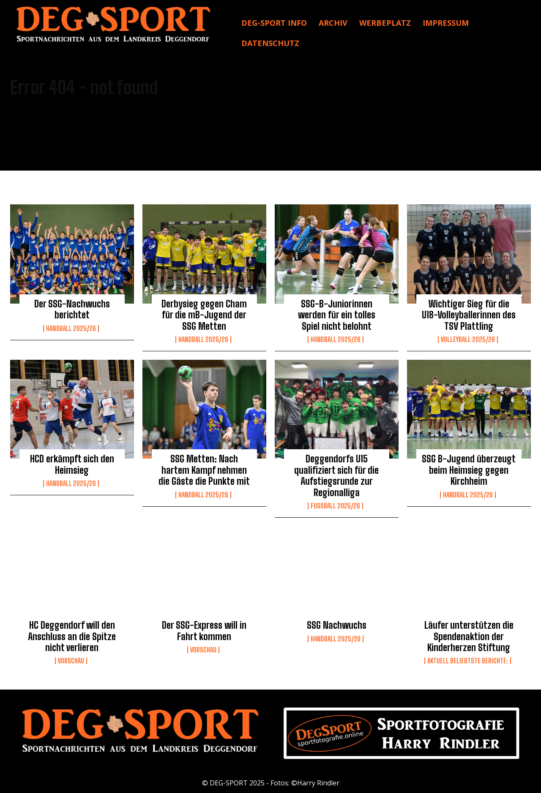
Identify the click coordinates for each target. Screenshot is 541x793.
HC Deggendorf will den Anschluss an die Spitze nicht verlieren (72, 636)
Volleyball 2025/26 (468, 339)
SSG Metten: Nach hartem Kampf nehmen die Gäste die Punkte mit (204, 470)
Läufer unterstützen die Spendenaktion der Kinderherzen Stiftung (469, 636)
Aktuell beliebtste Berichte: (467, 660)
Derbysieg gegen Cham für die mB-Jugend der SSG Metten (204, 315)
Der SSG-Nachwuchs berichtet (72, 309)
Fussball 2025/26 (335, 505)
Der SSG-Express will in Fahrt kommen (204, 630)
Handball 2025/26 (71, 328)
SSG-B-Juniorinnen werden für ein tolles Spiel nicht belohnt (336, 315)
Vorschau (71, 660)
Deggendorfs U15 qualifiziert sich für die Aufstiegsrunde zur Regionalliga (336, 475)
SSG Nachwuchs (336, 625)
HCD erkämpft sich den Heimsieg (72, 464)
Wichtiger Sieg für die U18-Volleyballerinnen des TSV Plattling (469, 315)
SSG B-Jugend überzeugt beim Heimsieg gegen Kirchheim (469, 470)
